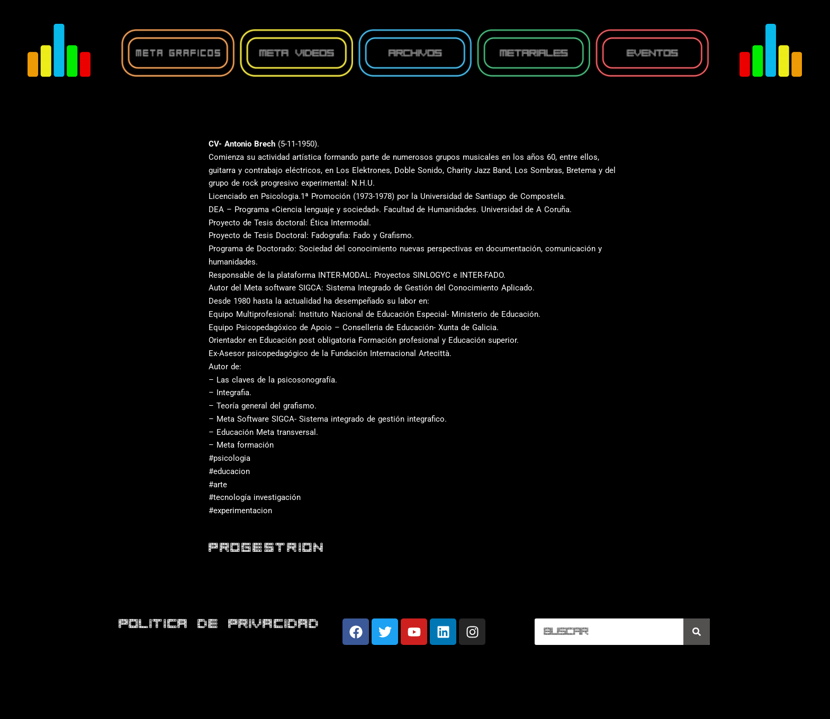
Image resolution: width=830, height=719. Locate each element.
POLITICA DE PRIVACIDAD (219, 625)
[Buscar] (696, 631)
